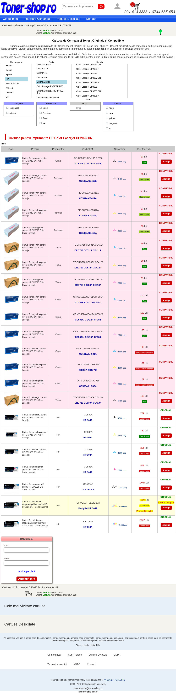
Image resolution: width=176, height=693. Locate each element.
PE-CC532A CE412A (88, 210)
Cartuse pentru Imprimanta (50, 138)
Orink (44, 108)
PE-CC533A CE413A (88, 227)
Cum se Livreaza (98, 654)
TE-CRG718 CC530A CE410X (88, 397)
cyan (110, 113)
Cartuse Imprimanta (12, 25)
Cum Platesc (75, 654)
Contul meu (10, 18)
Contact (91, 18)
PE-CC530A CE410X (88, 175)
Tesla (44, 118)
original (11, 113)
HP (43, 123)
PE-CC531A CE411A (88, 192)
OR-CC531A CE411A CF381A (88, 297)
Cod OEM (87, 149)
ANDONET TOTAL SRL (114, 680)
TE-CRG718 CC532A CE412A (88, 262)
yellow (110, 118)
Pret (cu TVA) (144, 149)
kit (109, 128)
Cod (11, 149)
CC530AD (88, 484)
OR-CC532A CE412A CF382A (88, 314)
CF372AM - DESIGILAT (88, 503)
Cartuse (6, 587)
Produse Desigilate (68, 18)
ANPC (76, 664)
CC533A (88, 466)
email (5, 545)
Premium (46, 113)
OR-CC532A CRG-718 (88, 364)
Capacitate (119, 149)
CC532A (88, 432)
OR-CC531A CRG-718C (88, 348)
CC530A (88, 414)
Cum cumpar (54, 654)
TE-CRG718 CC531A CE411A (88, 245)
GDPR (117, 654)
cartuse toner (155, 46)
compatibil (12, 108)
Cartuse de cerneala (134, 46)
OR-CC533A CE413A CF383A (88, 331)
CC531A (88, 449)
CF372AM (88, 521)
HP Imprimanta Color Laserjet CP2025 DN (48, 25)
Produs (35, 149)
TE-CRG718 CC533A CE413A (88, 279)
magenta (112, 123)
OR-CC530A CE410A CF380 (88, 158)
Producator (58, 149)
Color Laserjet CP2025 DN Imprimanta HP (35, 587)
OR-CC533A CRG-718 (88, 380)
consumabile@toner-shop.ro (88, 688)
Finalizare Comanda (37, 18)
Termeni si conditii (57, 664)
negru (110, 108)
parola (6, 558)
